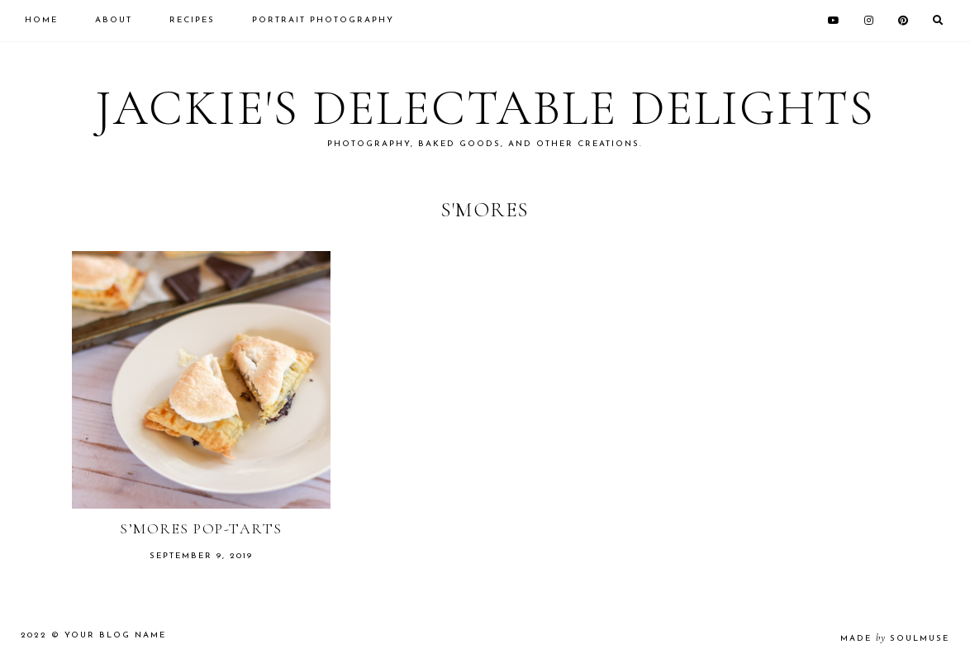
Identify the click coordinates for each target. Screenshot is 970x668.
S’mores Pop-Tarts (201, 528)
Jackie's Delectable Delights (485, 108)
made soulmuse (894, 638)
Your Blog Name (115, 635)
